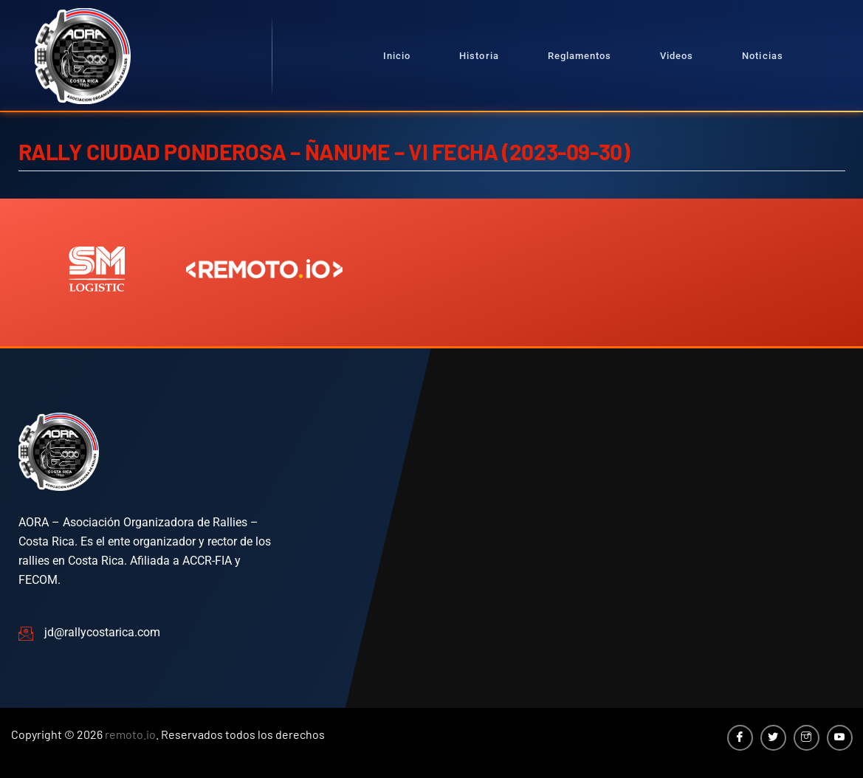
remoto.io (130, 734)
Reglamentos (579, 55)
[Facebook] (740, 738)
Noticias (762, 55)
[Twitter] (773, 738)
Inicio (396, 55)
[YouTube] (840, 738)
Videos (676, 55)
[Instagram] (806, 738)
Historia (478, 55)
